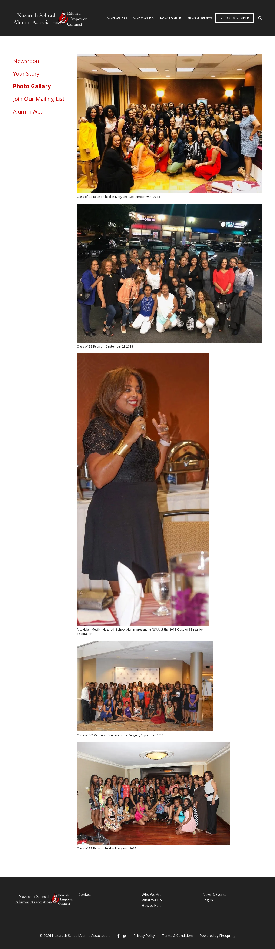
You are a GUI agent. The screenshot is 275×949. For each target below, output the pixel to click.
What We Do (143, 18)
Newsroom (27, 61)
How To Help (170, 18)
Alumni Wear (29, 111)
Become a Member (234, 18)
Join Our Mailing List (38, 99)
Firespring (227, 935)
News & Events (200, 18)
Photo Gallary (32, 86)
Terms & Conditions (178, 935)
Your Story (26, 73)
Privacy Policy (144, 935)
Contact (85, 894)
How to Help (152, 905)
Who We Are (117, 18)
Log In (208, 900)
